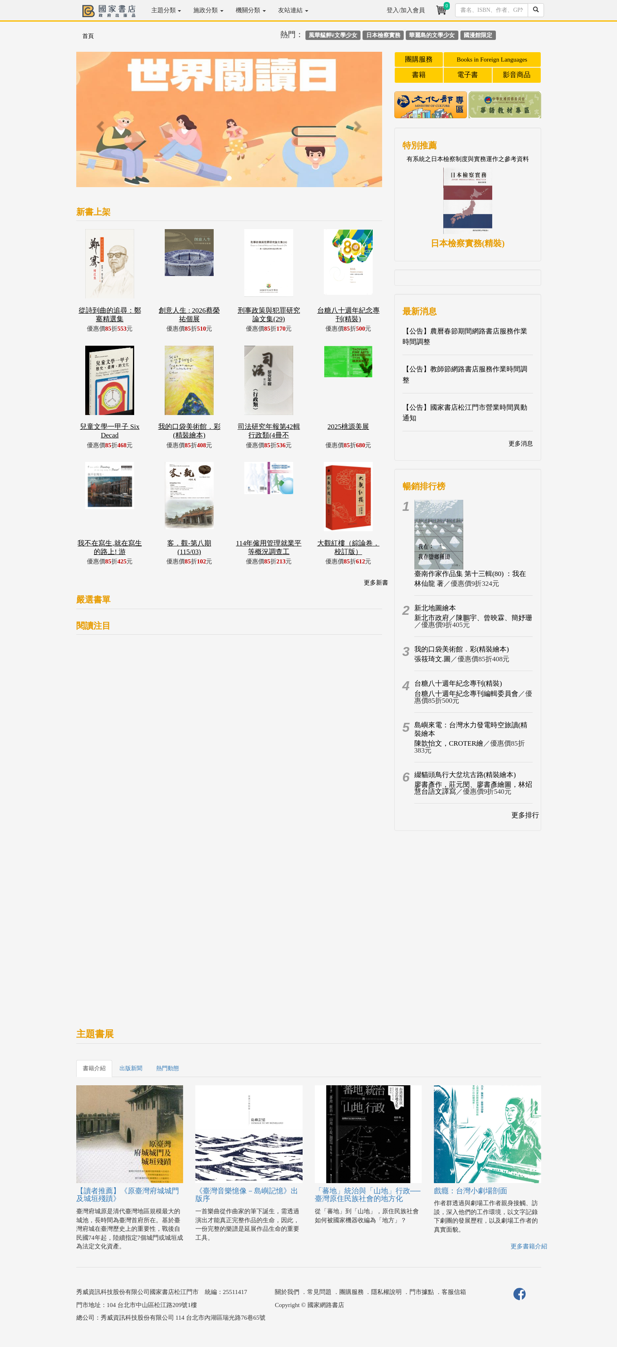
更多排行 (525, 815)
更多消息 (521, 443)
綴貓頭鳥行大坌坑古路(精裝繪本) (465, 775)
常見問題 (319, 1292)
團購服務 (419, 59)
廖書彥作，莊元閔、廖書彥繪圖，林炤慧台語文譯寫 (473, 788)
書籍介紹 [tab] (94, 1068)
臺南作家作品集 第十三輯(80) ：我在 (470, 574)
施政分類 (208, 10)
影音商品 (517, 75)
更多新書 (376, 582)
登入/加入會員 (406, 10)
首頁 (88, 36)
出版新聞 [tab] (130, 1068)
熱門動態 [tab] (167, 1068)
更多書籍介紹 (529, 1246)
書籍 (419, 75)
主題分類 (166, 10)
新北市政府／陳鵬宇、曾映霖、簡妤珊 (473, 618)
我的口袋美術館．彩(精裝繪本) (461, 649)
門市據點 (421, 1292)
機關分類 (251, 10)
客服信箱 (454, 1292)
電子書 (467, 75)
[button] (99, 123)
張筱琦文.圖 (432, 659)
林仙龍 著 (429, 583)
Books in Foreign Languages (492, 59)
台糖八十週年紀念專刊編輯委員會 (466, 694)
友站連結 (293, 10)
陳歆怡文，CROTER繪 (448, 743)
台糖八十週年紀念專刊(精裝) (458, 683)
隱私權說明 (386, 1292)
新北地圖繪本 (435, 608)
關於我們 (287, 1292)
